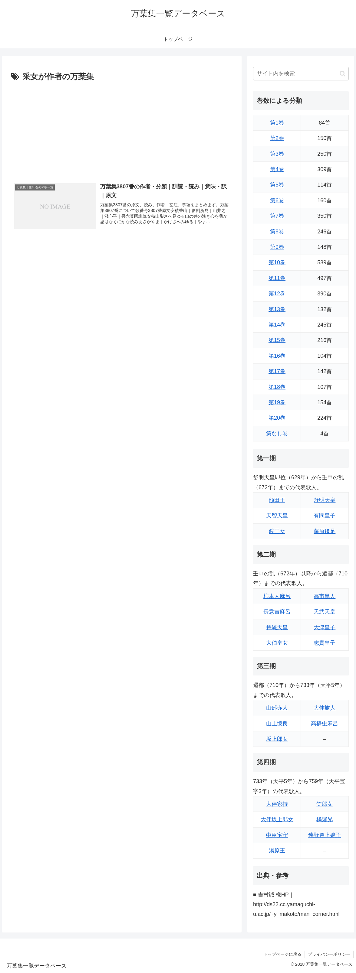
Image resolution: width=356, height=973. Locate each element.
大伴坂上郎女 (277, 819)
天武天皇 (324, 612)
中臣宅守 (277, 835)
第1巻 (277, 123)
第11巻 (277, 278)
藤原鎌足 (324, 531)
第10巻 (277, 262)
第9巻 (277, 247)
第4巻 (277, 169)
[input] (301, 73)
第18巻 (277, 387)
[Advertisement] (122, 129)
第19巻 (277, 402)
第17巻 (277, 371)
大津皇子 (324, 627)
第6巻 (277, 200)
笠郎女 (324, 804)
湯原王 (277, 851)
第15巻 (277, 340)
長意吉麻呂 (277, 612)
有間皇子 (324, 516)
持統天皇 (277, 627)
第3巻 (277, 154)
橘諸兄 (324, 819)
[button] (342, 73)
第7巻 (277, 216)
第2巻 (277, 138)
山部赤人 (277, 708)
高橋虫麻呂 (324, 724)
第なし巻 (277, 434)
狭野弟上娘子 (324, 835)
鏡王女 (277, 531)
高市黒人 (324, 596)
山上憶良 (277, 724)
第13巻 (277, 309)
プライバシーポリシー (329, 954)
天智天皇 (277, 516)
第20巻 (277, 418)
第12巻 (277, 294)
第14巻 (277, 325)
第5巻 (277, 185)
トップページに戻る (282, 954)
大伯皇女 (277, 643)
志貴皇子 (324, 643)
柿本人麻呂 (277, 596)
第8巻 (277, 232)
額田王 (277, 500)
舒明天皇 (324, 500)
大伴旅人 (324, 708)
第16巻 (277, 356)
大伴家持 (277, 804)
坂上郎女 (277, 739)
